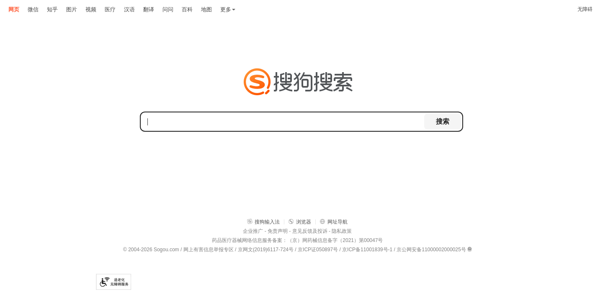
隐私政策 (342, 231)
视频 (90, 9)
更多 (227, 9)
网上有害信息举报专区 (208, 250)
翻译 (148, 9)
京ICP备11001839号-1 (367, 250)
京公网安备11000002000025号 (431, 250)
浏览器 (300, 222)
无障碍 (585, 9)
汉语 (129, 9)
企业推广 (253, 231)
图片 (71, 9)
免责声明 (278, 231)
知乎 (52, 9)
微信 (33, 9)
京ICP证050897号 (318, 250)
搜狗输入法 (263, 222)
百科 (187, 9)
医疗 (110, 9)
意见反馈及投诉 (309, 231)
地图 (206, 9)
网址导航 (334, 222)
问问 (167, 9)
